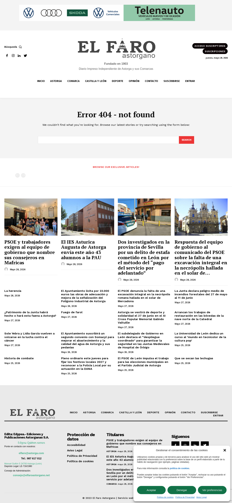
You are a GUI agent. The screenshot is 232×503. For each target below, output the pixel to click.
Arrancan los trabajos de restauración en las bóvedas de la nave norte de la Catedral (199, 316)
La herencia (12, 291)
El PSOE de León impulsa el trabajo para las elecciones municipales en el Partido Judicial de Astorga (143, 362)
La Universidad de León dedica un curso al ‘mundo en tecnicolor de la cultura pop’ (200, 337)
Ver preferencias (212, 490)
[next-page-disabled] (23, 175)
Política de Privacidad (185, 497)
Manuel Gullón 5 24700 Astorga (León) (23, 463)
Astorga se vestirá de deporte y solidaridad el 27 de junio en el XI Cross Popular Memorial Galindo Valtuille (142, 317)
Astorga (111, 451)
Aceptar (151, 490)
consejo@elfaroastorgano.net (31, 475)
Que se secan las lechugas (194, 358)
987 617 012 (34, 458)
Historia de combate (19, 358)
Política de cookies (165, 497)
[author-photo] (6, 269)
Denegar (182, 490)
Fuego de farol (71, 312)
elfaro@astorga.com (31, 453)
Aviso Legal (201, 497)
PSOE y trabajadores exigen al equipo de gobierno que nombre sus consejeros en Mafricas (29, 252)
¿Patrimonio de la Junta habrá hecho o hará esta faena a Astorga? (30, 314)
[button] (225, 450)
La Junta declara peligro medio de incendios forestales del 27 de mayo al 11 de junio (201, 294)
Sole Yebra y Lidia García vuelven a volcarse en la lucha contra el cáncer (29, 337)
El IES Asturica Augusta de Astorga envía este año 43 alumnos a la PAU (83, 249)
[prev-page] (17, 175)
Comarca (111, 484)
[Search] (186, 140)
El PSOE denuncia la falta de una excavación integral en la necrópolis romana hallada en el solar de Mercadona (144, 296)
